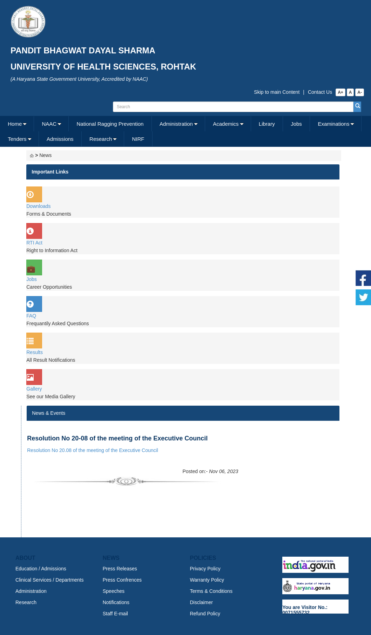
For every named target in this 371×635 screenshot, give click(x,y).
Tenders (17, 139)
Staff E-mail (115, 613)
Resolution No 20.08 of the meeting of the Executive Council (92, 450)
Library (267, 124)
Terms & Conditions (211, 591)
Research (100, 139)
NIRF (138, 139)
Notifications (116, 602)
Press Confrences (122, 580)
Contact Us (320, 92)
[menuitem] (17, 123)
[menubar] (184, 131)
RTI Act (34, 243)
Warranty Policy (207, 580)
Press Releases (120, 568)
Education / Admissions (40, 568)
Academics (225, 124)
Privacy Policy (205, 568)
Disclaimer (201, 602)
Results (34, 352)
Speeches (113, 591)
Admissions (60, 139)
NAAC (49, 124)
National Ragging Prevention (109, 124)
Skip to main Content (276, 92)
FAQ (31, 316)
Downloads (38, 206)
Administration (176, 124)
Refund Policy (205, 613)
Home (15, 124)
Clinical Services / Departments (49, 580)
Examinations (333, 124)
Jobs (296, 124)
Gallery (34, 389)
